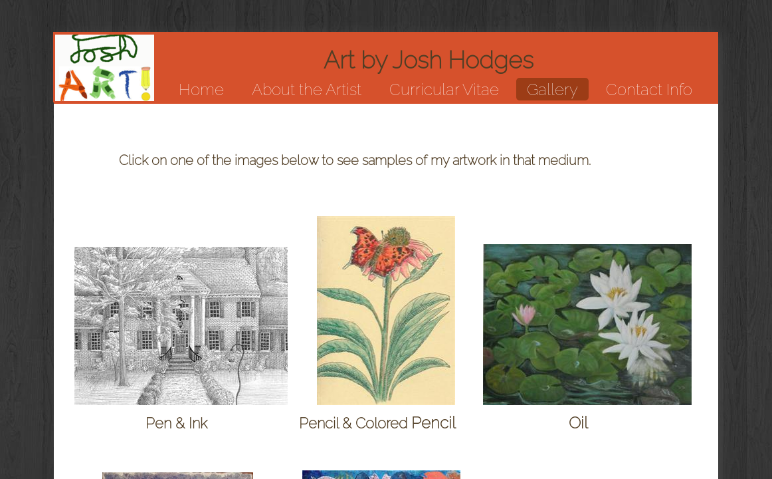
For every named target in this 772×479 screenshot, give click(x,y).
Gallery (552, 89)
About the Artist (306, 89)
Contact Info (649, 89)
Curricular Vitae (444, 89)
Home (201, 89)
